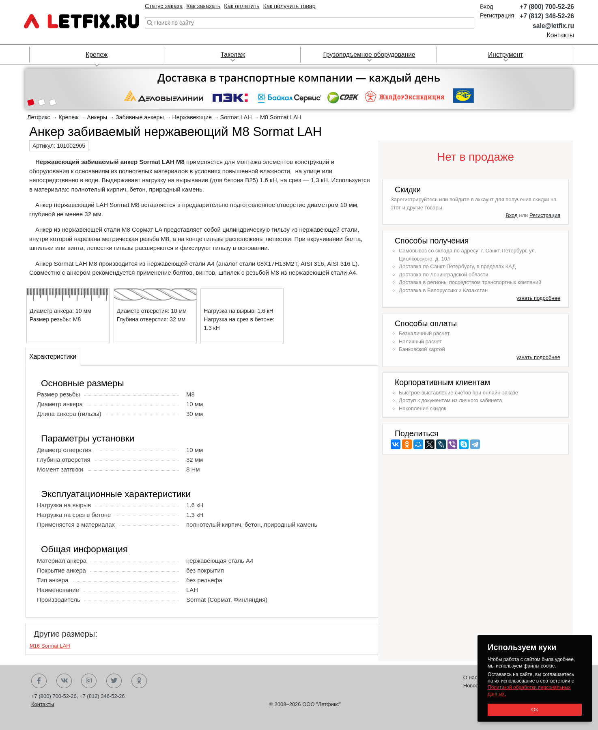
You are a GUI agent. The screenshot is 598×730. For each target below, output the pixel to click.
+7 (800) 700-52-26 (547, 6)
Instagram (89, 681)
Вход (486, 6)
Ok (534, 709)
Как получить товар (289, 6)
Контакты (560, 35)
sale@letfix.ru (553, 25)
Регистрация (497, 15)
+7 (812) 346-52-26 (547, 16)
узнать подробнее (538, 298)
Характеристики (52, 356)
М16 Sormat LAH (50, 646)
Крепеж (97, 54)
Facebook (39, 681)
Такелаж (232, 54)
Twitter (114, 681)
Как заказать (203, 6)
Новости (473, 686)
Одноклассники (139, 681)
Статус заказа (164, 6)
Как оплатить (241, 6)
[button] (30, 103)
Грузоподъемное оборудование (369, 54)
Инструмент (505, 54)
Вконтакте (64, 681)
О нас (470, 677)
